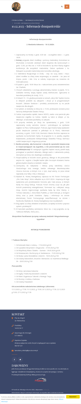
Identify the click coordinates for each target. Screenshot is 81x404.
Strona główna (17, 20)
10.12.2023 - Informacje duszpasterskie (27, 23)
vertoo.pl (46, 389)
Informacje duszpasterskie (34, 20)
